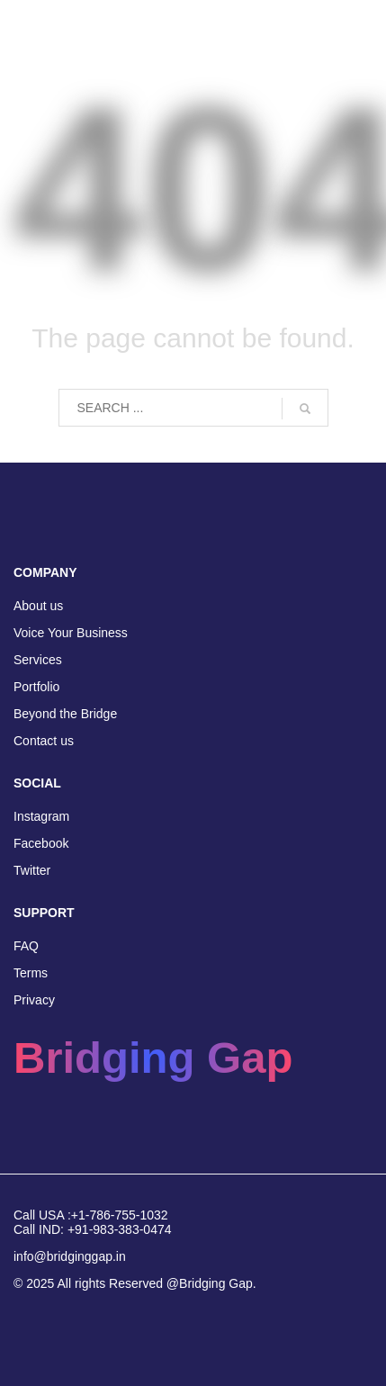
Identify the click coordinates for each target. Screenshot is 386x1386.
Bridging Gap (152, 1057)
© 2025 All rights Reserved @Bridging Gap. (134, 1283)
